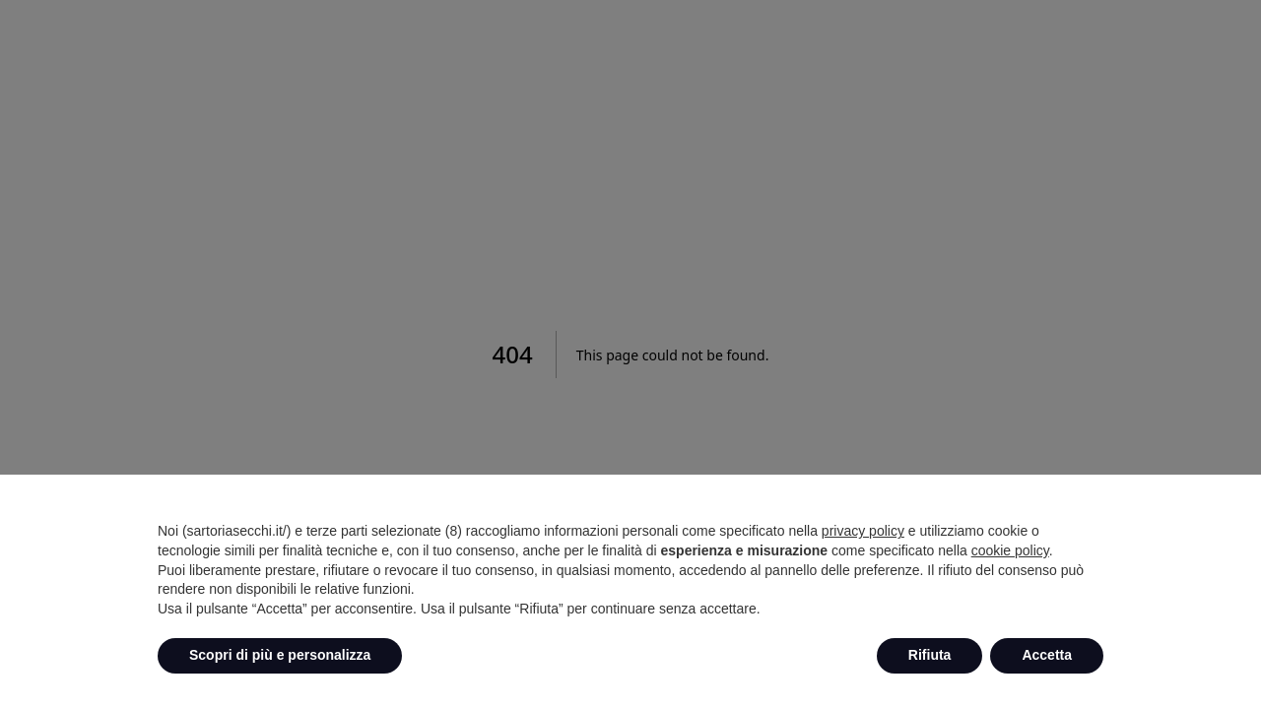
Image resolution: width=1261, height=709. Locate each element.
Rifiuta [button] (930, 655)
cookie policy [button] (1010, 550)
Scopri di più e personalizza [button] (279, 655)
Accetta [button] (1047, 655)
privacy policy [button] (863, 531)
